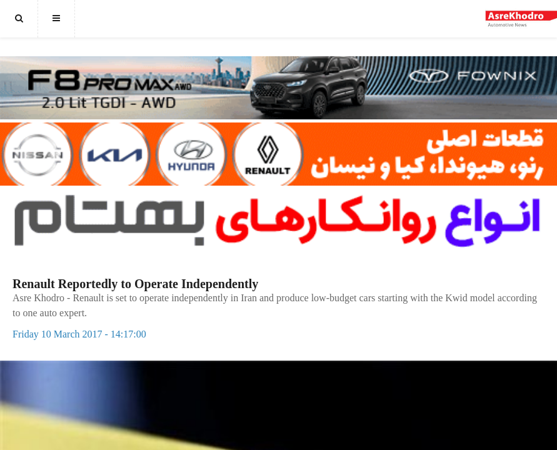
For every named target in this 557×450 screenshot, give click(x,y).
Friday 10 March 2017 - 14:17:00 (79, 334)
